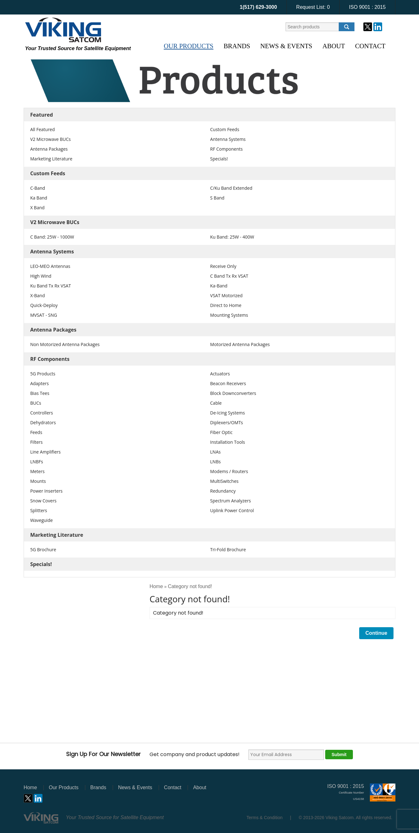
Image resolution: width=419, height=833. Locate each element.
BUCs (35, 403)
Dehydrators (43, 422)
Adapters (39, 383)
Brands (237, 45)
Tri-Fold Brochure (228, 549)
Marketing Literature (51, 159)
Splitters (38, 510)
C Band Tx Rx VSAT (229, 276)
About (333, 45)
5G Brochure (43, 549)
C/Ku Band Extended (231, 188)
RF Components (226, 149)
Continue (376, 633)
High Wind (40, 276)
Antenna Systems (228, 139)
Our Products (188, 45)
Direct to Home (225, 305)
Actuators (220, 374)
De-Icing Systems (227, 413)
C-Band (37, 188)
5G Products (42, 374)
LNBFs (36, 462)
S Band (217, 198)
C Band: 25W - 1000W (52, 237)
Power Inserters (46, 491)
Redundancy (223, 491)
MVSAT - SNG (43, 315)
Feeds (36, 432)
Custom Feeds (224, 129)
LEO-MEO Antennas (50, 266)
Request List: (313, 7)
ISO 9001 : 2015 (367, 7)
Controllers (41, 413)
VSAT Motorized (226, 295)
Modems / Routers (229, 471)
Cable (216, 403)
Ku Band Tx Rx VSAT (50, 286)
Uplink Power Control (232, 510)
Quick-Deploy (44, 305)
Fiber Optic (221, 432)
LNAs (215, 452)
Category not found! (190, 586)
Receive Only (223, 266)
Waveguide (41, 520)
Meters (37, 471)
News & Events (286, 45)
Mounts (38, 481)
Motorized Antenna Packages (240, 344)
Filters (36, 442)
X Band (37, 208)
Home (156, 586)
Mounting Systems (229, 315)
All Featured (42, 129)
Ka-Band (219, 286)
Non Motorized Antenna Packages (65, 344)
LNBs (215, 462)
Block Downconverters (233, 393)
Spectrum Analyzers (230, 501)
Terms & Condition (264, 817)
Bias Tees (39, 393)
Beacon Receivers (228, 383)
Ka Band (38, 198)
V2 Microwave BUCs (50, 139)
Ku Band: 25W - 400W (232, 237)
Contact (370, 45)
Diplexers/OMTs (226, 422)
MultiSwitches (224, 481)
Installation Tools (227, 442)
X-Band (37, 295)
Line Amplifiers (45, 452)
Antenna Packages (49, 149)
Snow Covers (43, 501)
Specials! (219, 159)
